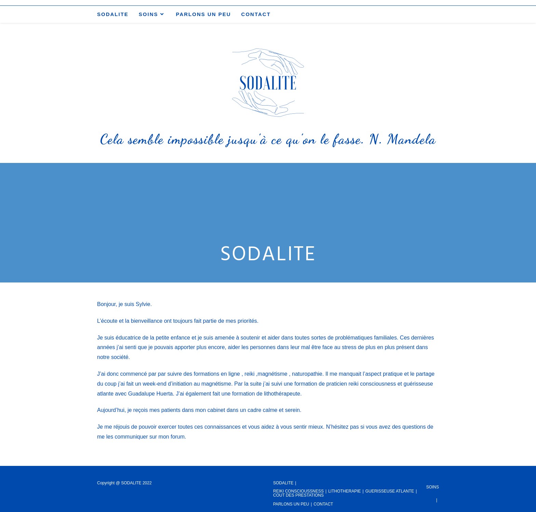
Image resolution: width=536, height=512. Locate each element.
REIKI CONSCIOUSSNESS (298, 491)
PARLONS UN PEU (291, 504)
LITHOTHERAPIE (344, 491)
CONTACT (323, 504)
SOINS (432, 487)
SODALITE (283, 483)
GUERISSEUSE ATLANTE (389, 491)
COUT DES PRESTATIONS (298, 495)
